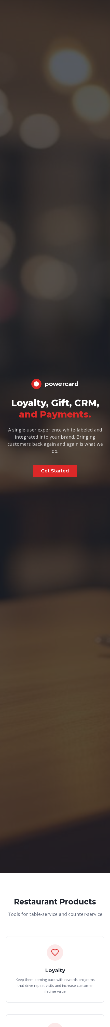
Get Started (55, 471)
